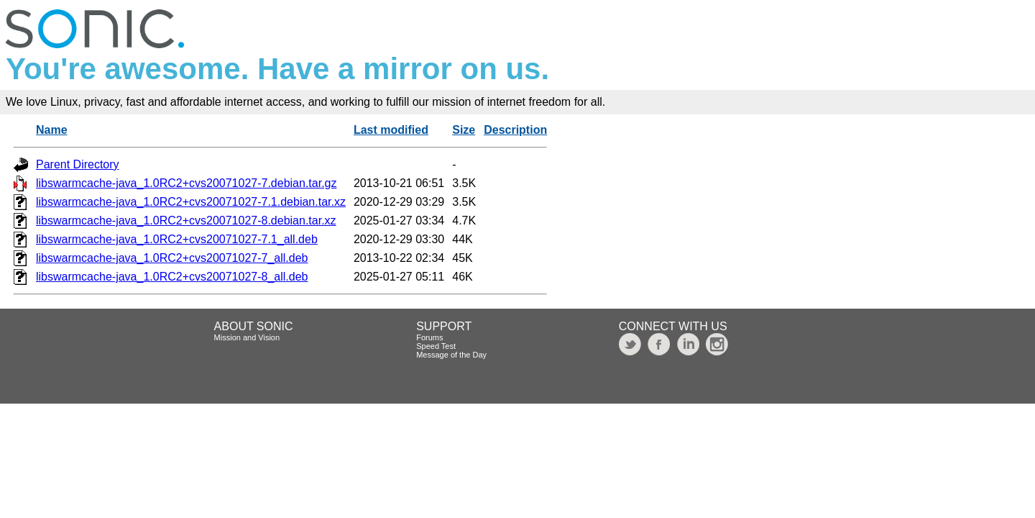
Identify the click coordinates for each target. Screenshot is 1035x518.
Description (515, 130)
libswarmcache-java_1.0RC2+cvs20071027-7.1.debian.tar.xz (191, 202)
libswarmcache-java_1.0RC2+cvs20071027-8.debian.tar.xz (186, 220)
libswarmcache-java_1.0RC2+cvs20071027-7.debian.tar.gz (186, 183)
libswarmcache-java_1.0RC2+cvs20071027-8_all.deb (172, 277)
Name (52, 130)
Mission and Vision (247, 337)
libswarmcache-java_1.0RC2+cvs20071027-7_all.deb (172, 258)
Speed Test (436, 346)
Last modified (391, 130)
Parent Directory (77, 164)
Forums (429, 337)
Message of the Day (451, 354)
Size (463, 130)
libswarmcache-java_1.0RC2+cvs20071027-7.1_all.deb (177, 239)
